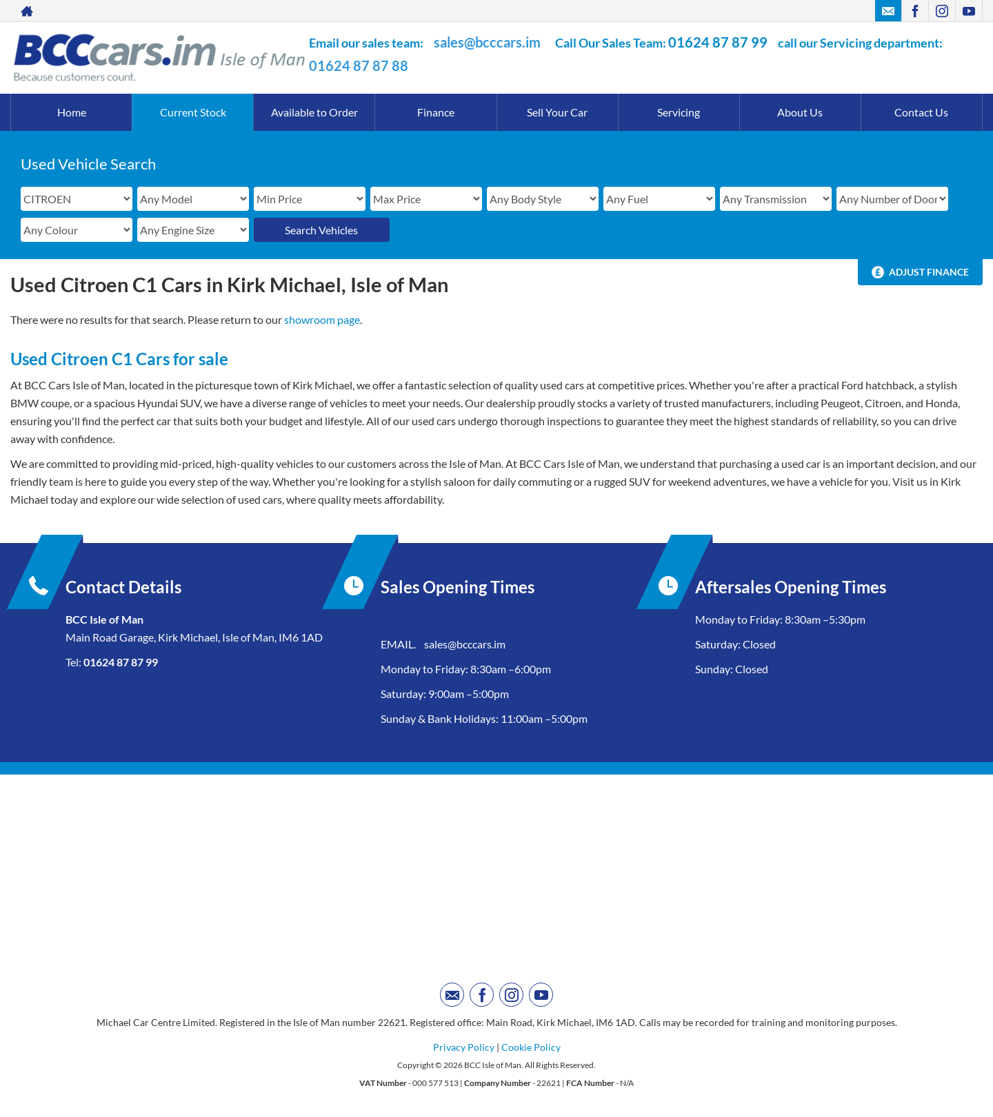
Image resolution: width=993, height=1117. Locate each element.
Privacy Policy (463, 1047)
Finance (435, 112)
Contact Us (921, 112)
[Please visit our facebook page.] (914, 11)
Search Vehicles (321, 229)
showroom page (322, 319)
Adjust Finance (929, 272)
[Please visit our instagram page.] (941, 11)
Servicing (678, 112)
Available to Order (314, 112)
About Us (800, 112)
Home (71, 112)
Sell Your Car (557, 112)
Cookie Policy (531, 1047)
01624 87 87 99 (718, 42)
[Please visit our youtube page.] (968, 11)
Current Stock (193, 112)
